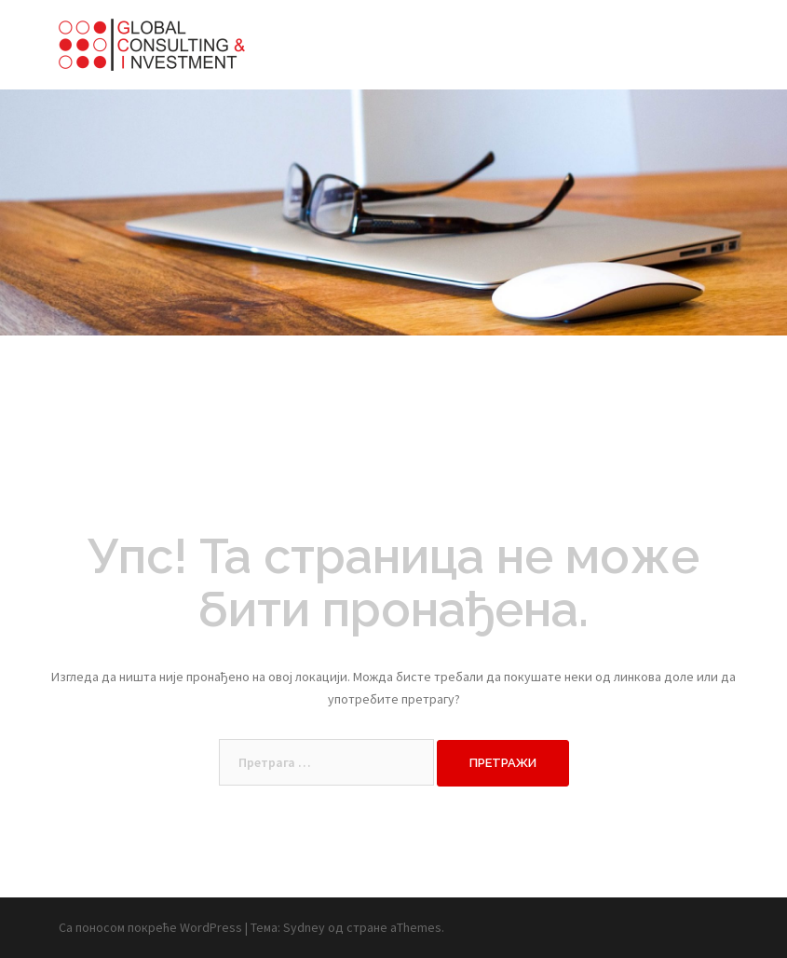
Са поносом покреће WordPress (150, 927)
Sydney (304, 927)
